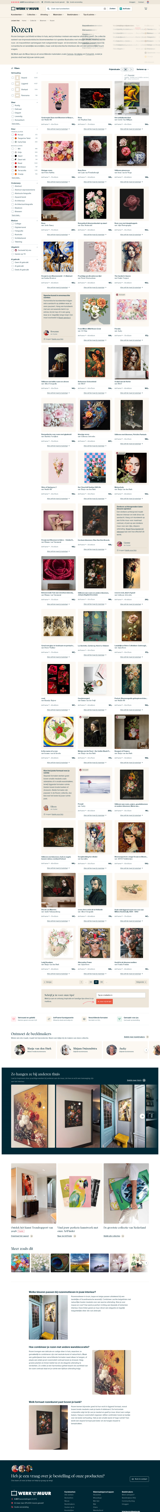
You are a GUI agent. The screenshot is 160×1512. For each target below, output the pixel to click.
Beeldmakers (74, 14)
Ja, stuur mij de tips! (104, 1001)
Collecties (32, 14)
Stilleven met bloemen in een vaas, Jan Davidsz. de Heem (79, 1104)
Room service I (64, 318)
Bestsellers (68, 1498)
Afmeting (45, 14)
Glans (95, 1507)
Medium (24, 221)
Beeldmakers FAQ (129, 1498)
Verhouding (24, 73)
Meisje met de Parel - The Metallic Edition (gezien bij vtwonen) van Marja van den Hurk (130, 1100)
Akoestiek (97, 1495)
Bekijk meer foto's (136, 1080)
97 (96, 982)
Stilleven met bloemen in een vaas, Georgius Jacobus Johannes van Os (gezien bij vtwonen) (44, 1107)
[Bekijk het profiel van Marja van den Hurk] (33, 1050)
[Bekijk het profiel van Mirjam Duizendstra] (79, 1050)
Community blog (128, 1501)
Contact (141, 2)
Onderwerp (24, 183)
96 (91, 982)
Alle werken (69, 1495)
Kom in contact (139, 1479)
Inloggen (132, 2)
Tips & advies (91, 14)
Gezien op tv (69, 1507)
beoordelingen (25, 2)
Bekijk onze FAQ (57, 339)
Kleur (24, 129)
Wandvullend (98, 1510)
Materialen (59, 14)
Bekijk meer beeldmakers (136, 1036)
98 (101, 982)
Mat (94, 1504)
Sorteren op (143, 69)
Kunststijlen (69, 1510)
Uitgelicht (24, 247)
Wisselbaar (97, 1498)
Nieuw (66, 1501)
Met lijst (96, 1501)
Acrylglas (78, 54)
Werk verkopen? (128, 1495)
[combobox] (74, 8)
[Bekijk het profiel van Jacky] (125, 1050)
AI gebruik (24, 259)
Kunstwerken (16, 14)
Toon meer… (16, 124)
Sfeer (24, 102)
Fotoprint (90, 54)
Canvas (70, 54)
